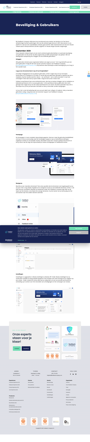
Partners (44, 2)
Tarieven (38, 2)
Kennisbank (49, 389)
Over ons (50, 2)
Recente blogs (50, 382)
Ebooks (48, 387)
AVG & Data (68, 402)
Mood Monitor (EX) (12, 402)
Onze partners (31, 384)
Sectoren (32, 2)
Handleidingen (50, 394)
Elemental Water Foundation (34, 387)
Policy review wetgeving (71, 404)
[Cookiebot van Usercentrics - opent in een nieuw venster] (9, 439)
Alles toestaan (78, 427)
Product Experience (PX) (51, 7)
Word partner (31, 382)
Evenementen (50, 392)
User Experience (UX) (64, 7)
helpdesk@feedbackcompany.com (26, 65)
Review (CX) (11, 397)
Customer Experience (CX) (20, 7)
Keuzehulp (74, 7)
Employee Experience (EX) (35, 7)
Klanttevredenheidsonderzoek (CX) (16, 400)
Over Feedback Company (71, 384)
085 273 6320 (54, 373)
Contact (56, 2)
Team (67, 387)
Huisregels (68, 389)
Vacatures (68, 392)
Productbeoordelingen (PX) (14, 409)
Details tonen (21, 439)
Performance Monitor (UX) (14, 412)
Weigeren (78, 431)
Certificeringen (50, 397)
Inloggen (61, 2)
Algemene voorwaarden (71, 397)
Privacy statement (69, 399)
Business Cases (50, 384)
